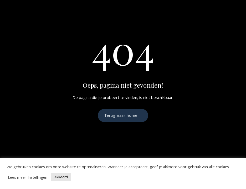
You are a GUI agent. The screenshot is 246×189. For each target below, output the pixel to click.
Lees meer (17, 177)
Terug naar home (121, 115)
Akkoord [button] (61, 177)
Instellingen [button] (37, 177)
